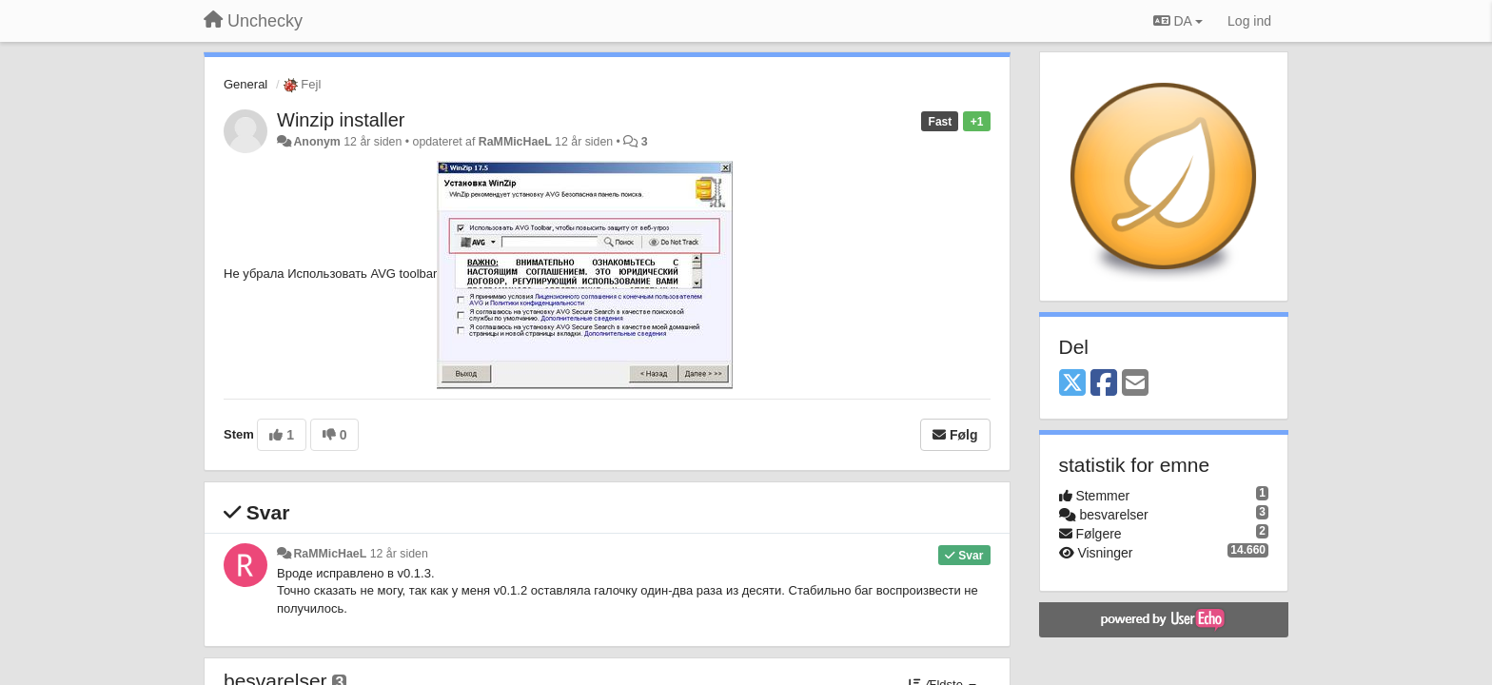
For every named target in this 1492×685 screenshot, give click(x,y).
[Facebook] (1103, 384)
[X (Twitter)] (1072, 384)
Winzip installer (340, 119)
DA (1178, 21)
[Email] (1135, 384)
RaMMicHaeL (515, 141)
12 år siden (399, 553)
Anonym (316, 141)
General (245, 84)
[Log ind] (1249, 21)
